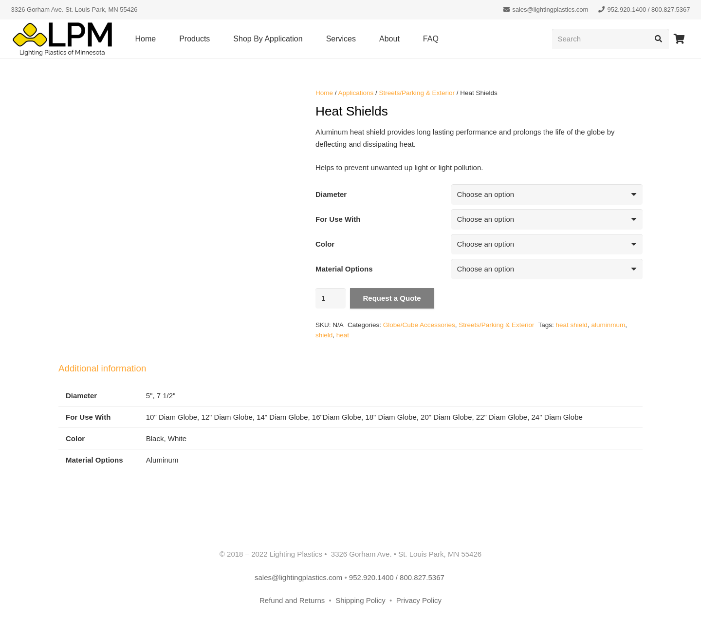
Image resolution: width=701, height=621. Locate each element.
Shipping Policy (361, 600)
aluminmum (608, 325)
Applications (356, 93)
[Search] (610, 39)
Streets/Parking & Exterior (417, 93)
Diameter (331, 194)
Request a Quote (392, 298)
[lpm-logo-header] (62, 39)
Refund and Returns (292, 600)
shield (323, 335)
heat (342, 335)
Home (324, 93)
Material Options (344, 269)
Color (324, 244)
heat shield (572, 325)
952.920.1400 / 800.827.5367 (397, 577)
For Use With (337, 219)
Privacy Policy (419, 600)
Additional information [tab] (102, 368)
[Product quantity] (330, 298)
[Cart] (679, 38)
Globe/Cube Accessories (419, 325)
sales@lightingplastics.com (298, 577)
